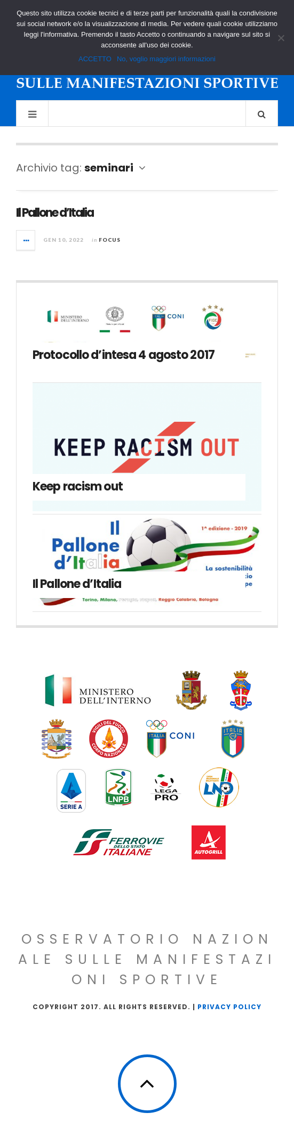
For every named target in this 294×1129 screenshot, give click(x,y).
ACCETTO (95, 59)
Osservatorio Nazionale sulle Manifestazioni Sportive (147, 959)
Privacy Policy (229, 1006)
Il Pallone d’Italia (54, 212)
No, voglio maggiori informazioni (166, 59)
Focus (110, 239)
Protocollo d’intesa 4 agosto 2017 (123, 355)
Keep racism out (78, 486)
